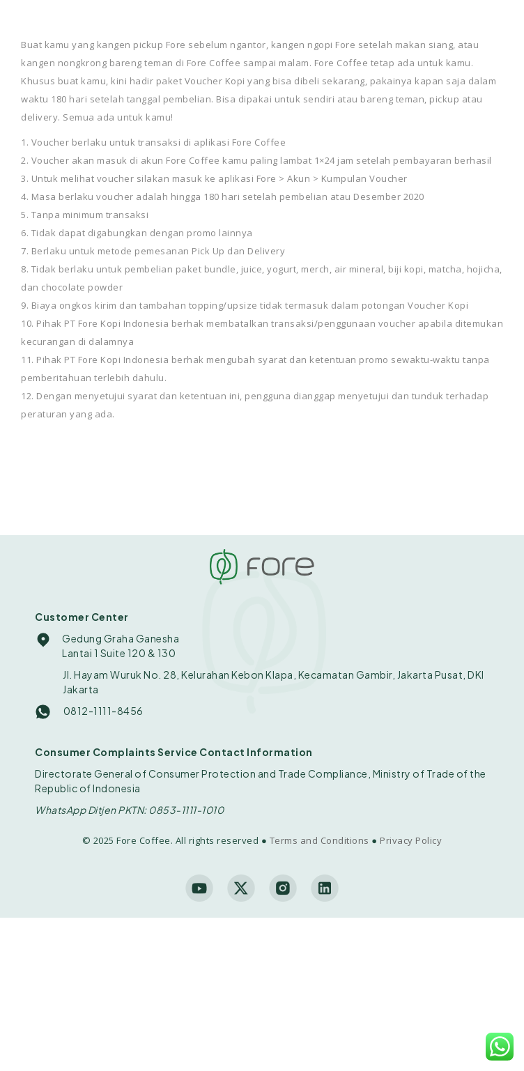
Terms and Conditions (319, 840)
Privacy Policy (411, 840)
